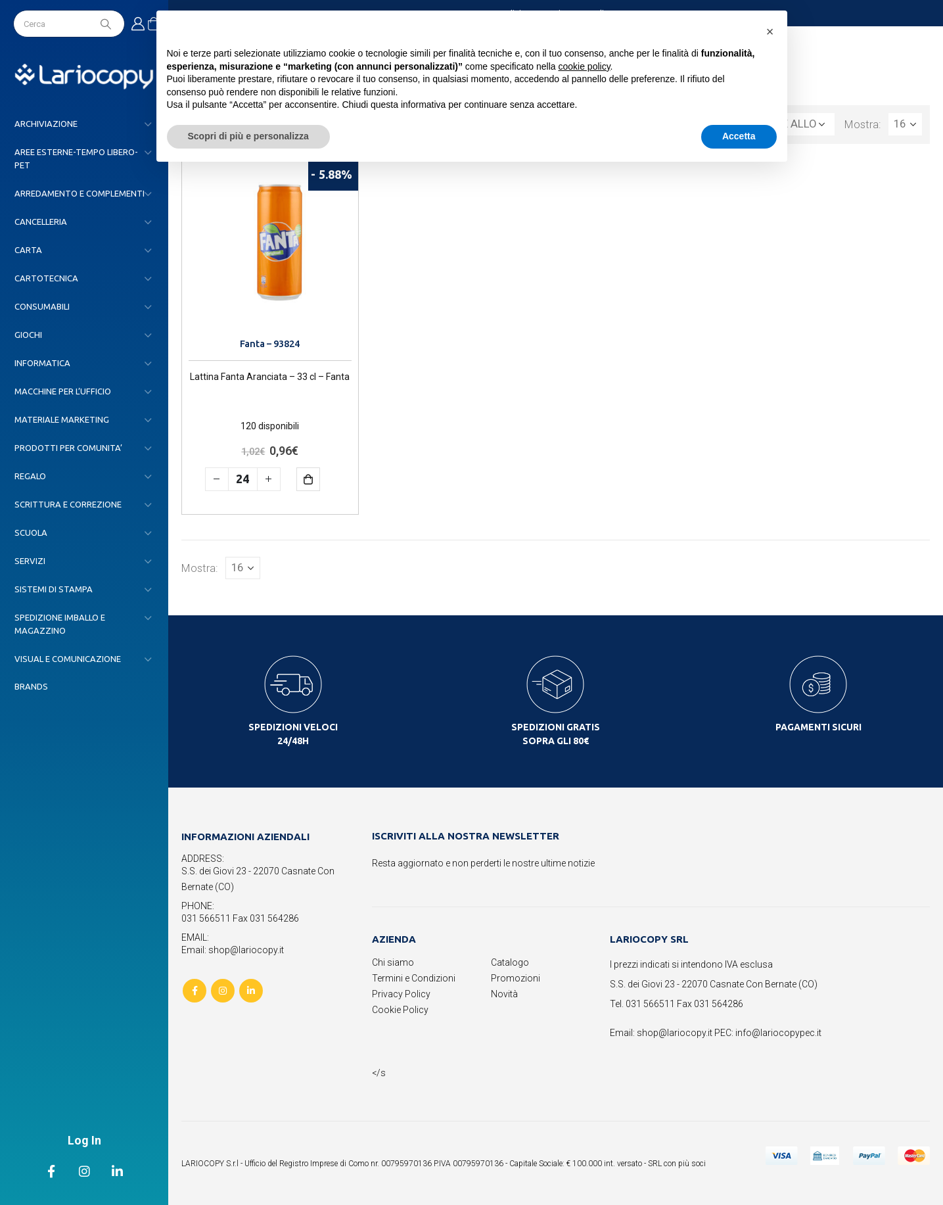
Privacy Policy (401, 994)
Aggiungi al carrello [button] (317, 479)
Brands (31, 686)
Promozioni (515, 978)
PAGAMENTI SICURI (818, 727)
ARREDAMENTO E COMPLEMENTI (79, 193)
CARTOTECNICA (46, 278)
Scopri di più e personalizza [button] (248, 136)
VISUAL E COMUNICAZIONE (67, 658)
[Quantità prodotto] (243, 479)
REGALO (30, 476)
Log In (84, 1140)
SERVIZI (29, 560)
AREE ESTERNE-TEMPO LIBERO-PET (76, 158)
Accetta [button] (739, 136)
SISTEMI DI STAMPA (53, 589)
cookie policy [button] (584, 66)
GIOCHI (28, 334)
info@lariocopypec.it (778, 1033)
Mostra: (862, 124)
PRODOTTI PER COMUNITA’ (68, 447)
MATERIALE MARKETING (61, 419)
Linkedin (251, 991)
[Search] (107, 24)
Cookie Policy (400, 1009)
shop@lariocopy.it (674, 1033)
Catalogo (510, 962)
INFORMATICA (42, 362)
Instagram (223, 991)
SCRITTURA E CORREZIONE (68, 504)
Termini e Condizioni (413, 978)
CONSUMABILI (42, 306)
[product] (270, 245)
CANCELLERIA (40, 221)
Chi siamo (393, 962)
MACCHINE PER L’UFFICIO (62, 391)
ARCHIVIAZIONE (46, 123)
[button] (770, 31)
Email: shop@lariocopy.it (232, 950)
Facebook (194, 991)
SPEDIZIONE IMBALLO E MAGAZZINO (59, 624)
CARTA (28, 249)
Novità (504, 994)
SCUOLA (30, 532)
